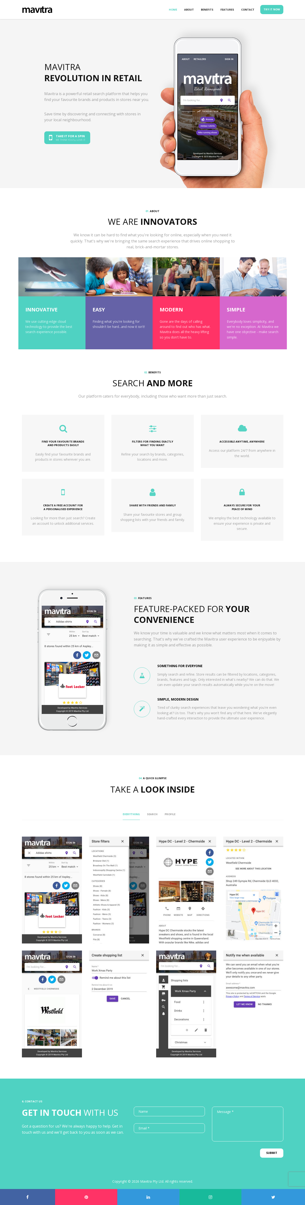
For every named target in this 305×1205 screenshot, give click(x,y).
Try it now (272, 9)
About (189, 9)
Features (227, 9)
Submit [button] (271, 1153)
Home (173, 9)
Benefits (207, 9)
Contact (247, 9)
